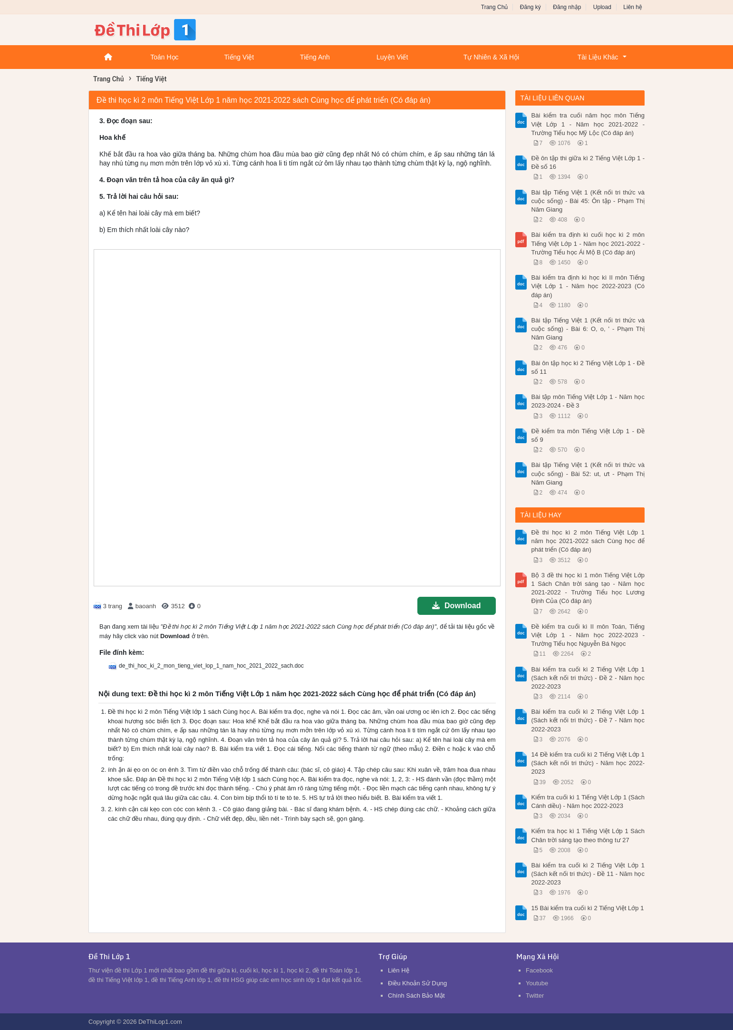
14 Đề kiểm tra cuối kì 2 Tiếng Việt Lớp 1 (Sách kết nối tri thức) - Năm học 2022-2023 (588, 763)
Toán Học (164, 57)
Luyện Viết (392, 57)
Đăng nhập (567, 7)
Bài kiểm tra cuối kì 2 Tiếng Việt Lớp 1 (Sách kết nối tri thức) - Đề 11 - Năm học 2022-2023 (588, 874)
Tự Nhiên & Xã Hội (491, 57)
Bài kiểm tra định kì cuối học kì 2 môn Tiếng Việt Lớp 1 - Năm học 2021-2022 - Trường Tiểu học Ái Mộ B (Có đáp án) (588, 243)
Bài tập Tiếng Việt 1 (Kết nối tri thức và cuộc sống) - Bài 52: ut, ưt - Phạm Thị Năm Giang (588, 473)
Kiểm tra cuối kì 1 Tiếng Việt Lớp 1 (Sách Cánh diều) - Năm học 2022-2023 (588, 801)
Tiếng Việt (239, 57)
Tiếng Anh (315, 57)
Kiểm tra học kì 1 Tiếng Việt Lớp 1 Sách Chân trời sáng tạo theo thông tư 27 (588, 835)
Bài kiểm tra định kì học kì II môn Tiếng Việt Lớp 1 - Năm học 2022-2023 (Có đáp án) (588, 286)
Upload (602, 7)
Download (456, 606)
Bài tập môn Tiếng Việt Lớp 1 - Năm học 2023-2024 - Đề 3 (588, 401)
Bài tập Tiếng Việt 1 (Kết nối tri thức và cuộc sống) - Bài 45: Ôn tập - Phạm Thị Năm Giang (588, 201)
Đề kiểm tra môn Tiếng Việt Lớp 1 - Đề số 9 (588, 435)
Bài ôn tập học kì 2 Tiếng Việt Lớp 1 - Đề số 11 (588, 367)
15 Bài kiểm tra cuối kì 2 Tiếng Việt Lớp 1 (587, 908)
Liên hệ (632, 7)
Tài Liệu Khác (598, 57)
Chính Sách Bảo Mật (416, 995)
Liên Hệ (398, 970)
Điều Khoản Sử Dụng (417, 983)
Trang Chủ (494, 7)
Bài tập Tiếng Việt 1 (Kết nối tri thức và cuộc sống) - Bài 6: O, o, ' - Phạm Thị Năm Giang (588, 329)
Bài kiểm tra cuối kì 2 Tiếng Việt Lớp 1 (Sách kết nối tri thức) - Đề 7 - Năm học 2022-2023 (588, 720)
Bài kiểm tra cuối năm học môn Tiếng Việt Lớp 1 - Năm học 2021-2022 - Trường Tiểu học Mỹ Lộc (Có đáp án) (588, 124)
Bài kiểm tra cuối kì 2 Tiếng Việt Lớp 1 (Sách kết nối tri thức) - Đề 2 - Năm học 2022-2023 (588, 678)
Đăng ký (530, 7)
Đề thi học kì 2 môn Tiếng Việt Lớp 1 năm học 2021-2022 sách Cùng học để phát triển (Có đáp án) (588, 541)
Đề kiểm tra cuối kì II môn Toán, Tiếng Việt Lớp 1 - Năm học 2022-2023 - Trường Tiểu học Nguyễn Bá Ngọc (588, 635)
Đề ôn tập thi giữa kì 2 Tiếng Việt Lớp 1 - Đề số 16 (588, 162)
